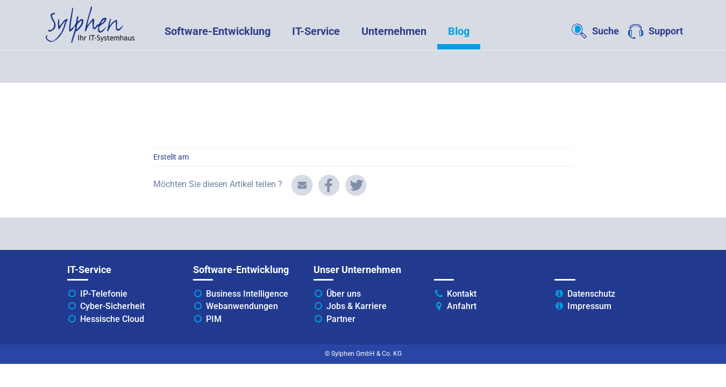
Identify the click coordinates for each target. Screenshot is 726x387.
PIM (214, 319)
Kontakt (461, 294)
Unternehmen (393, 31)
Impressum (589, 306)
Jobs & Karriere (356, 306)
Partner (340, 319)
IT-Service (316, 31)
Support (666, 31)
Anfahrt (461, 306)
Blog (458, 31)
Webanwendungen (242, 306)
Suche (605, 31)
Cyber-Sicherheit (112, 306)
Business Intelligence (247, 294)
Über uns (343, 294)
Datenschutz (591, 294)
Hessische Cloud (112, 319)
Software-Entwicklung (218, 31)
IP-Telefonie (103, 294)
